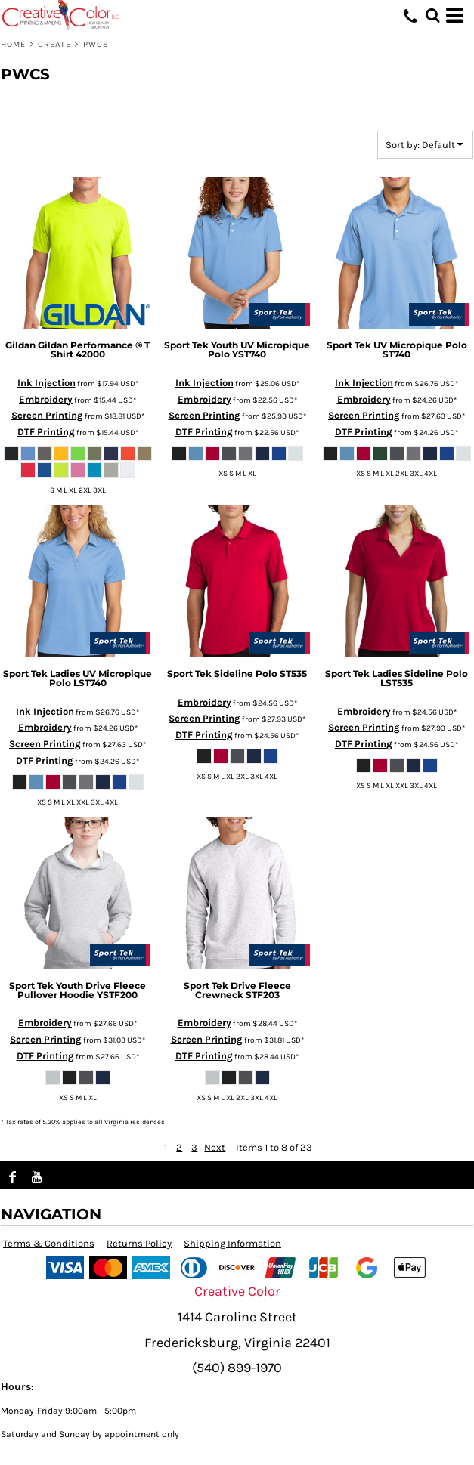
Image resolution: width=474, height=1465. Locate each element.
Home (13, 44)
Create (55, 44)
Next (214, 1147)
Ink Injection (46, 382)
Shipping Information (232, 1243)
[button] (432, 15)
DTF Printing (46, 431)
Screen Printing (47, 415)
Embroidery (46, 399)
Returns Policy (139, 1243)
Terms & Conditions (48, 1243)
